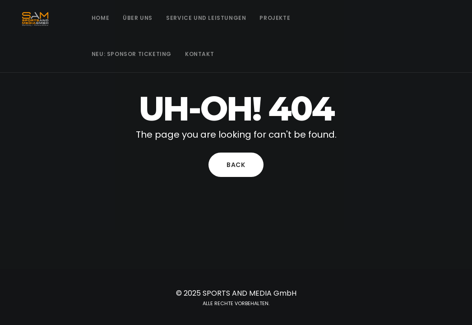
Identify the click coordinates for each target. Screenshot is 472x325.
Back (236, 164)
